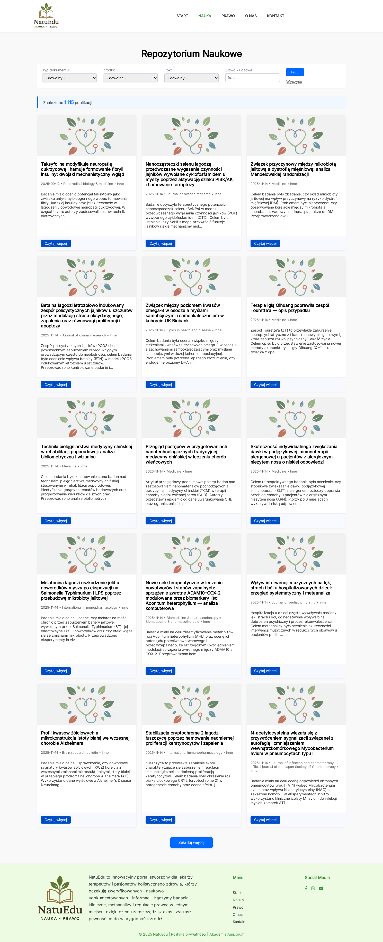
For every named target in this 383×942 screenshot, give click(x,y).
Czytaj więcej (55, 243)
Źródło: (109, 70)
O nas (251, 16)
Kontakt (275, 16)
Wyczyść (294, 81)
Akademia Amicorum (226, 934)
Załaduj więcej (191, 842)
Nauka (204, 16)
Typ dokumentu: (56, 70)
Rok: (168, 70)
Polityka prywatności (188, 934)
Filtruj (295, 72)
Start (182, 16)
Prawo (228, 16)
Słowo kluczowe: (239, 70)
